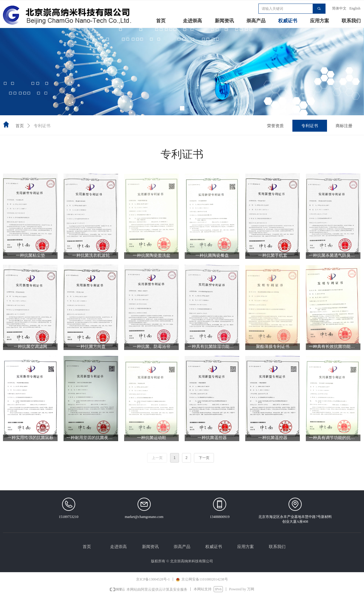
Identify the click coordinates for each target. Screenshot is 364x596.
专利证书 (42, 126)
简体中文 (339, 8)
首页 (20, 126)
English (354, 8)
